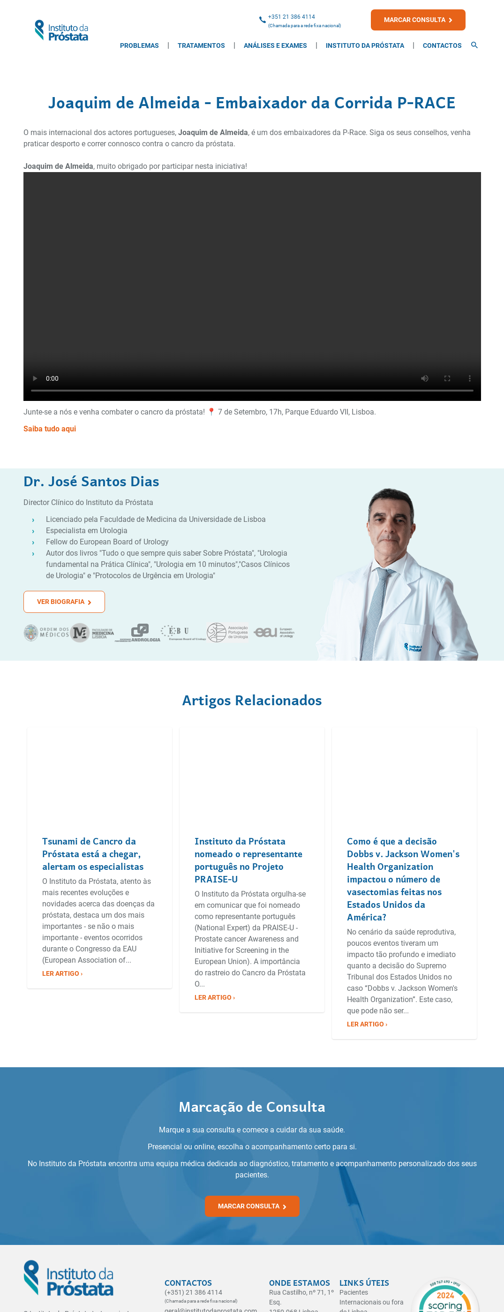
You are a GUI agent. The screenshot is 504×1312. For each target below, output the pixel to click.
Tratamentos (201, 45)
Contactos (442, 45)
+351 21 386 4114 (291, 17)
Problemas (139, 45)
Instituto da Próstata (365, 45)
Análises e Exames (275, 45)
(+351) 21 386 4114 (193, 1292)
